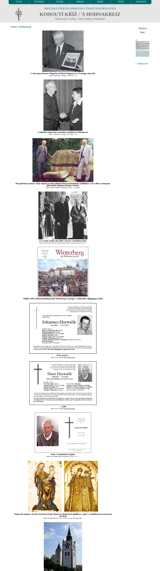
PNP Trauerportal (69, 357)
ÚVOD (19, 1)
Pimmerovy (93, 299)
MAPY (100, 1)
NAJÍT (121, 1)
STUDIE (60, 1)
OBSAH (80, 1)
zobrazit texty (142, 63)
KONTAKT (141, 1)
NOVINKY (39, 1)
